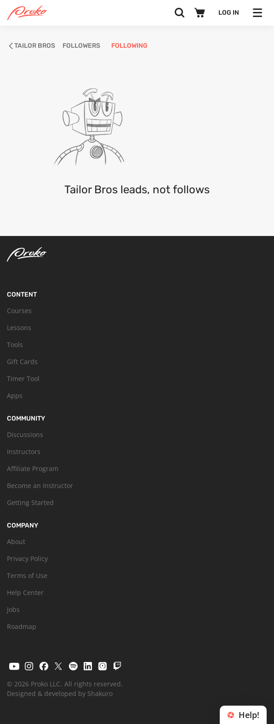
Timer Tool (23, 378)
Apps (15, 395)
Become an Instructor (40, 485)
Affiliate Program (32, 468)
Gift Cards (22, 361)
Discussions (25, 434)
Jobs (13, 609)
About (16, 541)
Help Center (25, 592)
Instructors (23, 451)
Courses (19, 310)
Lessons (19, 327)
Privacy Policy (27, 558)
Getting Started (30, 502)
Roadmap (21, 626)
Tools (15, 344)
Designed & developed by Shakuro (60, 693)
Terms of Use (27, 575)
